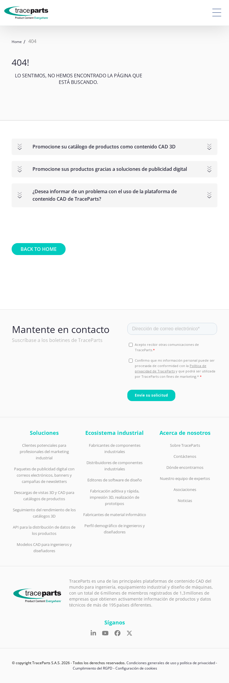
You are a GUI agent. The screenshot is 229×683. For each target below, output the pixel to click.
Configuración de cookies (136, 668)
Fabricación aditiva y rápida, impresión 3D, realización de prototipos (114, 497)
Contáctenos (185, 456)
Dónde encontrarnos (184, 467)
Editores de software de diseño (114, 480)
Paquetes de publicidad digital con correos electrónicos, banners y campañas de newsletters (44, 475)
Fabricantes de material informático (114, 514)
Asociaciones (185, 489)
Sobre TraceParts (185, 445)
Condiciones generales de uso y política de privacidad (170, 662)
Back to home (39, 249)
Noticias (185, 500)
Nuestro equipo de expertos (185, 478)
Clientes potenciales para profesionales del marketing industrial (44, 452)
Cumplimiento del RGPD (92, 668)
